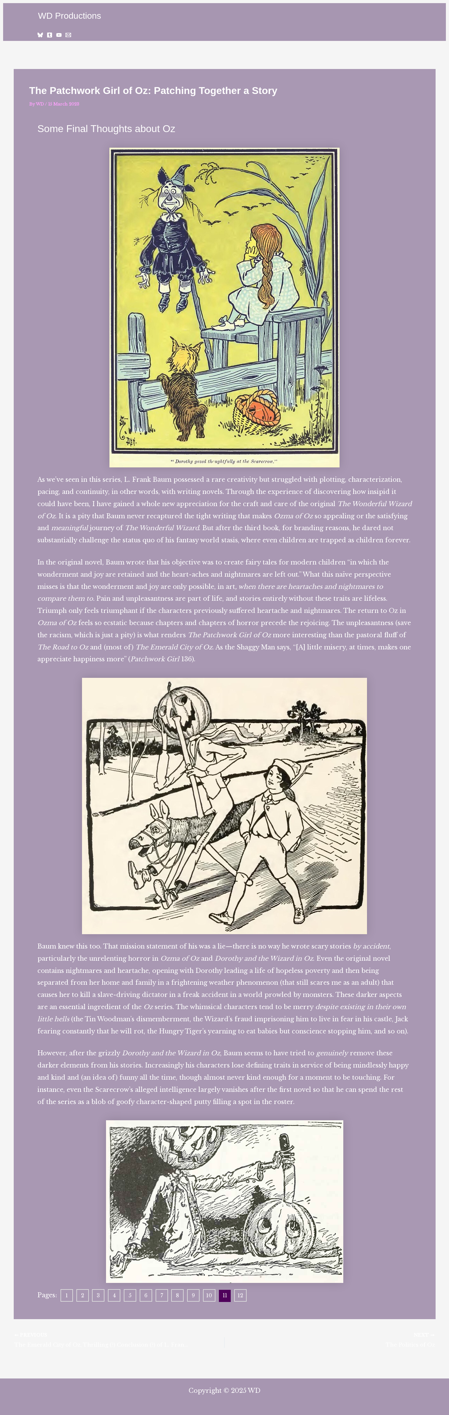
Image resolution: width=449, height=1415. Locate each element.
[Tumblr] (49, 35)
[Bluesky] (40, 35)
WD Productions (69, 16)
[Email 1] (68, 35)
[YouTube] (59, 35)
